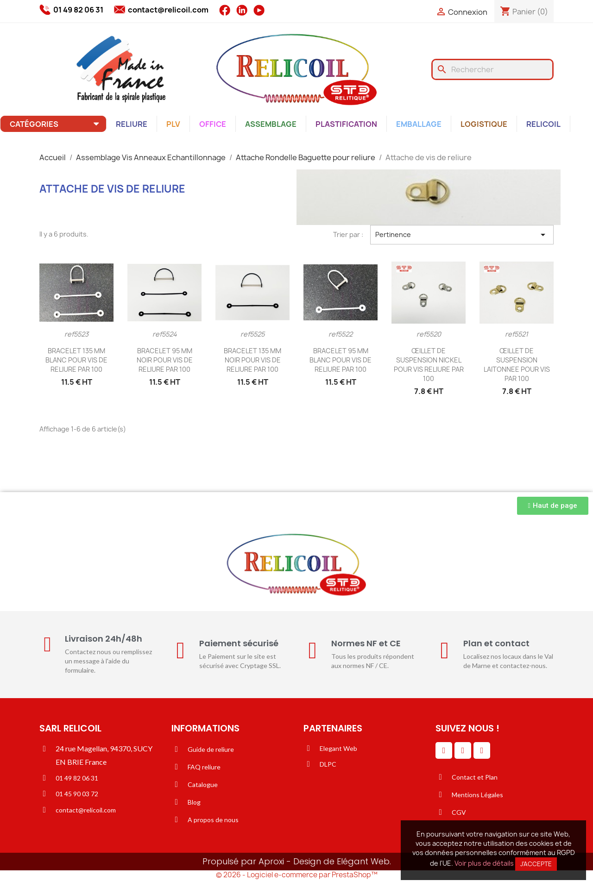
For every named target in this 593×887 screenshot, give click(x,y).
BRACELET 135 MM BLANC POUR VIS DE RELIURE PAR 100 (76, 360)
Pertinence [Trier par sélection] (462, 234)
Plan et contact (496, 643)
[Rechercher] (492, 69)
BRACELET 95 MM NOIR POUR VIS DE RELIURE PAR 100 (165, 360)
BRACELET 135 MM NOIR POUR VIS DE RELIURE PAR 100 (252, 360)
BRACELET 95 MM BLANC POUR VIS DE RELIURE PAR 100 (340, 360)
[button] (552, 506)
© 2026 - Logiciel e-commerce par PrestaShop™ (297, 875)
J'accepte (536, 864)
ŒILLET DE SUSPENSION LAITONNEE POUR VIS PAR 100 (517, 364)
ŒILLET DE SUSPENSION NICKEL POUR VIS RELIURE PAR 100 (429, 364)
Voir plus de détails (484, 863)
